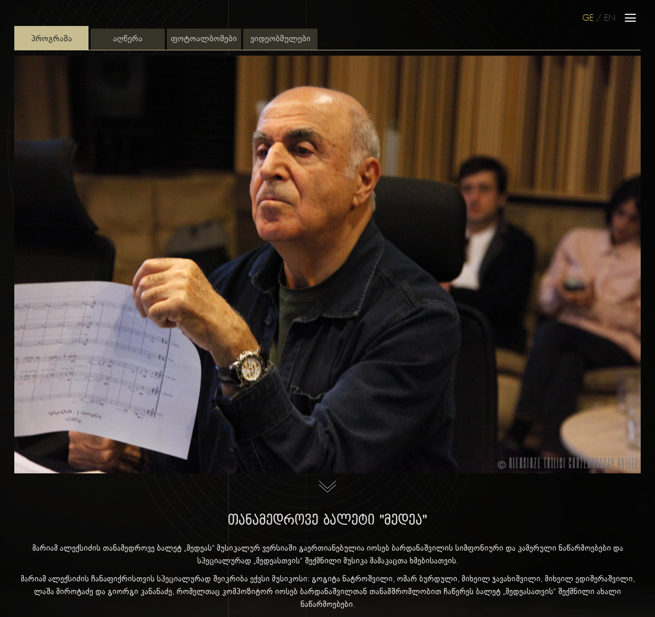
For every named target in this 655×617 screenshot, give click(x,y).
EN (609, 18)
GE (588, 18)
